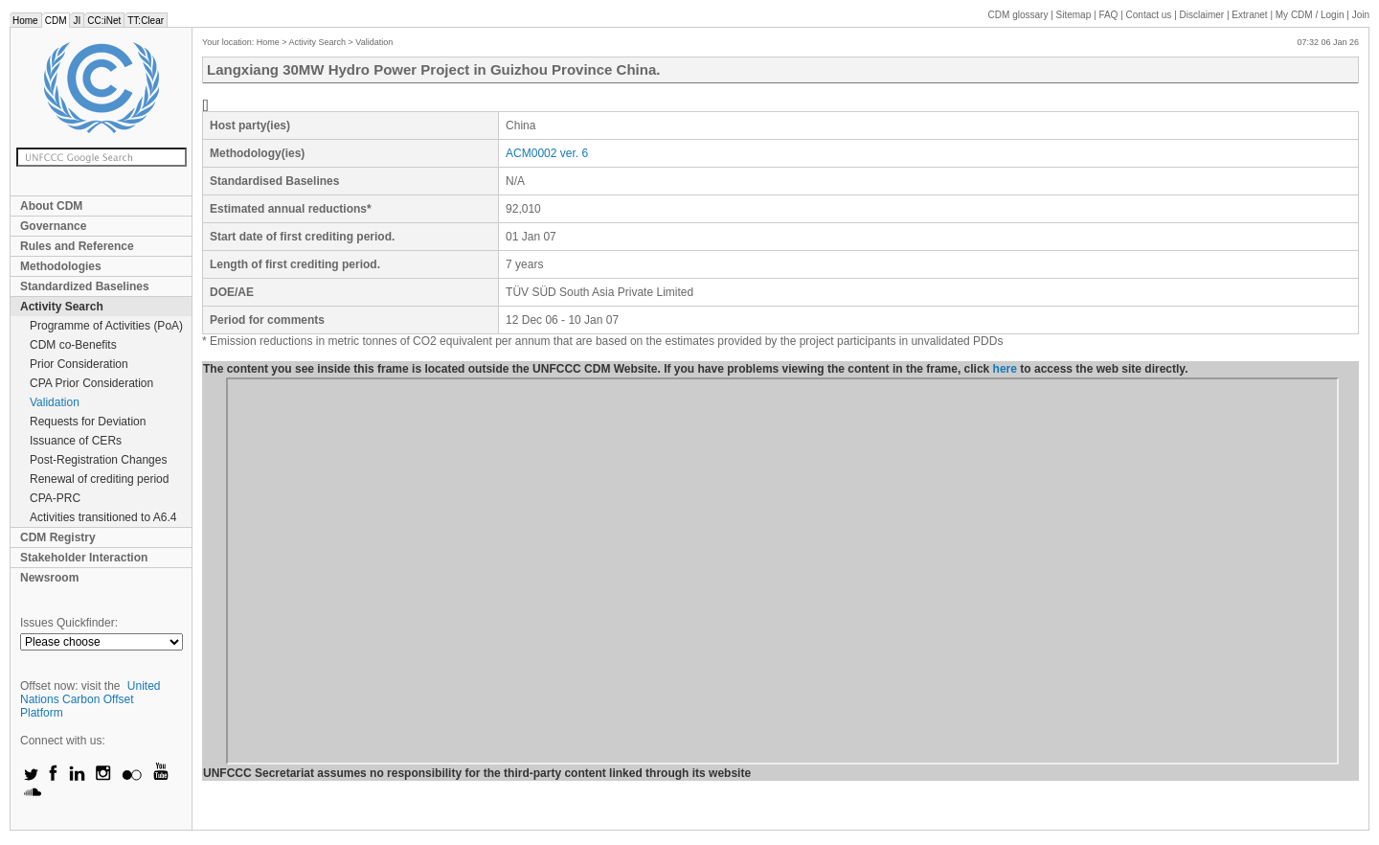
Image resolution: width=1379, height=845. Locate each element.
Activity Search (61, 306)
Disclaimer (1202, 15)
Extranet (1249, 15)
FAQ (1108, 15)
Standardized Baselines (84, 286)
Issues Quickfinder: (69, 622)
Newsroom (49, 577)
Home (25, 20)
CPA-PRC (55, 498)
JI (76, 20)
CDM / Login (1311, 15)
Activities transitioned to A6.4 (103, 517)
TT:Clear (145, 20)
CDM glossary (1018, 15)
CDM (56, 20)
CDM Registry (58, 537)
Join (1360, 15)
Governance (53, 226)
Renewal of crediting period (99, 479)
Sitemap (1074, 15)
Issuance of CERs (76, 440)
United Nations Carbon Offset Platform (90, 699)
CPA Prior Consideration (91, 383)
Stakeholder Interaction (83, 557)
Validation (54, 402)
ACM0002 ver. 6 (547, 153)
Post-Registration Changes (98, 460)
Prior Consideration (79, 364)
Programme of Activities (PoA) (106, 325)
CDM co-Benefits (73, 345)
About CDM (51, 206)
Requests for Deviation (88, 421)
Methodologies (61, 266)
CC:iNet (104, 20)
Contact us (1149, 15)
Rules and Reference (77, 246)
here (1005, 369)
